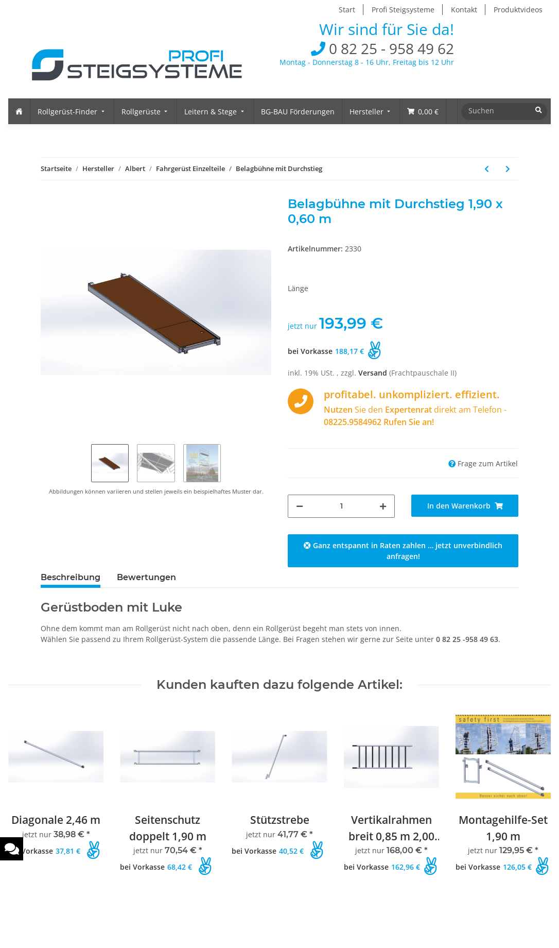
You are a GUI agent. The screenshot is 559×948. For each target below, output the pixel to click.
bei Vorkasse (310, 351)
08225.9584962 (352, 422)
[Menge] (341, 506)
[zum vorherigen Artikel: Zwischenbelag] (486, 169)
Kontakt (464, 9)
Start (347, 9)
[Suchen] (501, 110)
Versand (373, 373)
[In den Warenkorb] (464, 506)
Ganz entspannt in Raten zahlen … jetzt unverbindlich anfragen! (403, 550)
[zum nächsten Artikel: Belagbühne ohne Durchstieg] (507, 169)
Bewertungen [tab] (146, 577)
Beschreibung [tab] (70, 577)
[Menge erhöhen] (383, 506)
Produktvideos (518, 9)
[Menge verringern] (299, 506)
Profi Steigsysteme (403, 9)
